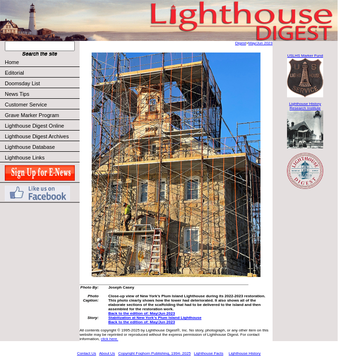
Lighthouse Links (25, 157)
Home (12, 62)
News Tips (17, 94)
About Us (107, 353)
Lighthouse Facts (208, 353)
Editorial (42, 73)
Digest (240, 43)
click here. (109, 339)
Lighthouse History (244, 353)
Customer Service (42, 104)
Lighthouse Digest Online (34, 126)
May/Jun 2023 (260, 43)
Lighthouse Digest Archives (37, 136)
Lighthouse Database (30, 147)
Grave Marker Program (32, 115)
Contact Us (86, 353)
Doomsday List (22, 83)
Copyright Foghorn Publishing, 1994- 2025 (154, 353)
